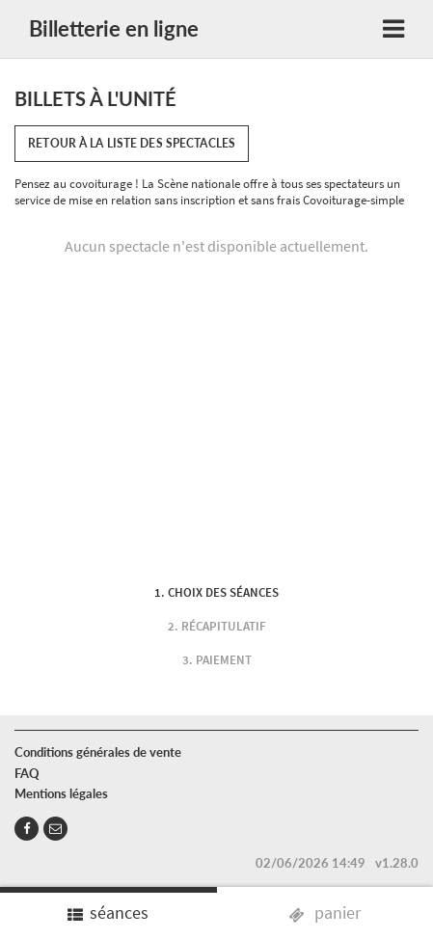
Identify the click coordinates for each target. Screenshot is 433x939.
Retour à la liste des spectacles (131, 143)
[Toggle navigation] (393, 29)
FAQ (27, 773)
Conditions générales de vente (97, 752)
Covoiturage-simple (353, 200)
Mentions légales (61, 793)
